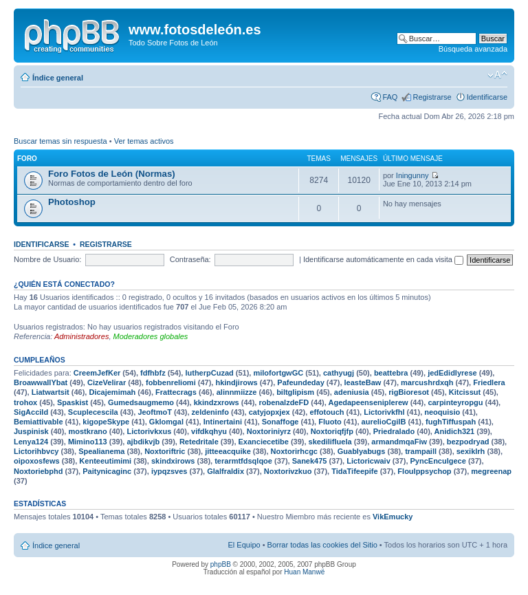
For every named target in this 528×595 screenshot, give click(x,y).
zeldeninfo (210, 412)
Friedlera (489, 382)
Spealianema (101, 451)
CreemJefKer (97, 373)
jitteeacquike (228, 451)
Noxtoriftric (164, 451)
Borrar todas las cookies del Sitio (322, 545)
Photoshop (72, 202)
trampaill (421, 451)
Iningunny (412, 175)
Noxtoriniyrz (269, 431)
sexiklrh (470, 451)
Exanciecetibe (264, 441)
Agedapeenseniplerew (368, 402)
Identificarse (487, 97)
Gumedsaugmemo (141, 402)
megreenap (491, 471)
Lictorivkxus (148, 431)
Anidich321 (454, 431)
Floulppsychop (424, 471)
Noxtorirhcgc (294, 451)
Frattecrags (176, 392)
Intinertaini (223, 422)
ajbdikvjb (143, 441)
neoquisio (442, 412)
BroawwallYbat (40, 382)
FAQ (389, 97)
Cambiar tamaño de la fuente (497, 75)
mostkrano (87, 431)
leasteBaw (363, 382)
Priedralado (394, 431)
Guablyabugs (362, 451)
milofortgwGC (278, 373)
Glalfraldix (225, 471)
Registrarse (431, 97)
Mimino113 (87, 441)
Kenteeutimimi (105, 461)
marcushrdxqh (427, 382)
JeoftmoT (155, 412)
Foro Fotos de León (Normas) (111, 174)
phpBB (220, 564)
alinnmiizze (237, 392)
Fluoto (330, 422)
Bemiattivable (38, 422)
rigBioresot (408, 392)
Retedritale (199, 441)
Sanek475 (309, 461)
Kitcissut (465, 392)
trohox (25, 402)
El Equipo (244, 545)
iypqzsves (169, 471)
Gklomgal (166, 422)
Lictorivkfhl (384, 412)
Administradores (81, 336)
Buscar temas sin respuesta (60, 141)
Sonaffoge (280, 422)
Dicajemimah (112, 392)
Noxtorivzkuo (288, 471)
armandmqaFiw (399, 441)
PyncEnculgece (438, 461)
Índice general (57, 78)
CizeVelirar (106, 382)
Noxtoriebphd (38, 471)
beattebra (391, 373)
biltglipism (295, 392)
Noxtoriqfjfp (332, 431)
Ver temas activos (144, 141)
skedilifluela (330, 441)
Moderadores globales (150, 336)
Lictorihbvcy (36, 451)
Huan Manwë (304, 572)
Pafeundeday (300, 382)
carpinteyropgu (455, 402)
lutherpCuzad (209, 373)
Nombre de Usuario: (47, 259)
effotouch (326, 412)
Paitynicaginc (106, 471)
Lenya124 (31, 441)
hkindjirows (236, 382)
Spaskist (72, 402)
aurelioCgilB (384, 422)
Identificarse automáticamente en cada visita (383, 259)
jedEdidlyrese (452, 373)
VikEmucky (393, 516)
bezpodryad (468, 441)
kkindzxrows (216, 402)
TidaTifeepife (354, 471)
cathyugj (338, 373)
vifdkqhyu (209, 431)
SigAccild (31, 412)
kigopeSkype (105, 422)
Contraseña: (190, 259)
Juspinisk (31, 431)
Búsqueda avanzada (473, 49)
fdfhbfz (153, 373)
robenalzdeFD (283, 402)
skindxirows (173, 461)
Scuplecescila (93, 412)
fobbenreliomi (171, 382)
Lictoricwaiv (368, 461)
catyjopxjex (269, 412)
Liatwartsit (50, 392)
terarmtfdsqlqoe (243, 461)
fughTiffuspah (451, 422)
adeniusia (351, 392)
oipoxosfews (37, 461)
